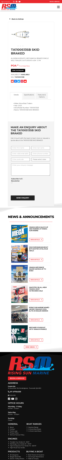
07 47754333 (6, 1)
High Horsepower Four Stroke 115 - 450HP (23, 446)
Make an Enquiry (33, 458)
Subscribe (12, 395)
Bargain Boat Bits (15, 457)
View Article (36, 239)
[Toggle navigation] (58, 7)
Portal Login (14, 431)
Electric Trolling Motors (17, 458)
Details (16, 95)
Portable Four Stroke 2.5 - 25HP (19, 442)
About (12, 427)
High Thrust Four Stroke (17, 448)
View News (31, 347)
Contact (12, 429)
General (13, 424)
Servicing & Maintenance (36, 457)
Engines (12, 439)
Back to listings (16, 19)
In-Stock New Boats (34, 429)
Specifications (29, 95)
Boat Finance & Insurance (36, 455)
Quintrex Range (33, 427)
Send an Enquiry (18, 70)
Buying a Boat (34, 451)
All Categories (14, 455)
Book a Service (17, 378)
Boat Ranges (34, 424)
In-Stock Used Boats (34, 431)
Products (14, 451)
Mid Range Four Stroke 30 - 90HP (20, 444)
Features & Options (42, 96)
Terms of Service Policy (17, 435)
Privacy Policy (14, 433)
